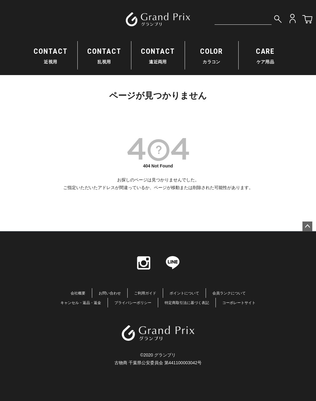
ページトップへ (307, 226)
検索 (278, 18)
